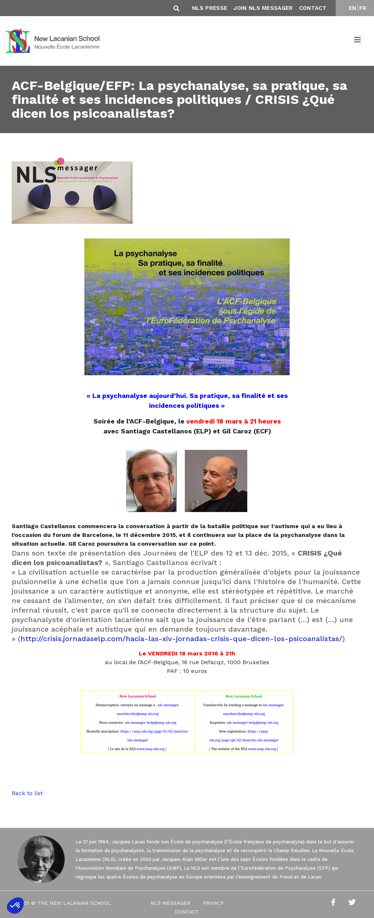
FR (363, 8)
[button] (15, 905)
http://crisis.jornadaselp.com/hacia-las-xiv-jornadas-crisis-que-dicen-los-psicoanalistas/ (181, 638)
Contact (313, 8)
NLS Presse (209, 8)
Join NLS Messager (263, 8)
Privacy (213, 903)
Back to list (27, 793)
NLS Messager (170, 903)
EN (352, 8)
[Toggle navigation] (358, 41)
